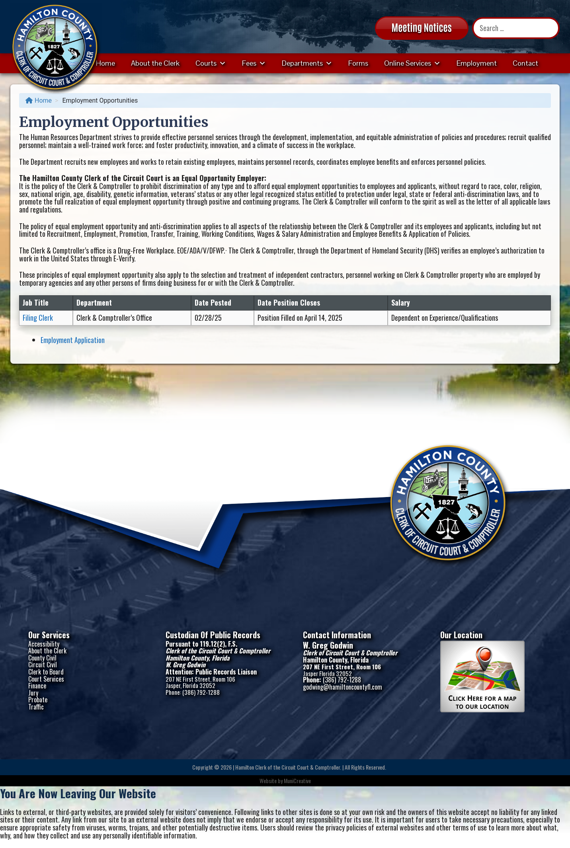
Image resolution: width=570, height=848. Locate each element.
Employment (477, 63)
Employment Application (73, 340)
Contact (525, 63)
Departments (307, 63)
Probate (37, 699)
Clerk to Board (46, 671)
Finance (37, 685)
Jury (33, 693)
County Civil (42, 658)
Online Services (412, 63)
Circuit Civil (42, 664)
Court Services (46, 679)
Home (105, 63)
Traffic (36, 707)
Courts (210, 63)
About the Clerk (155, 63)
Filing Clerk (38, 317)
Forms (358, 63)
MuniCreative (297, 780)
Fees (254, 63)
